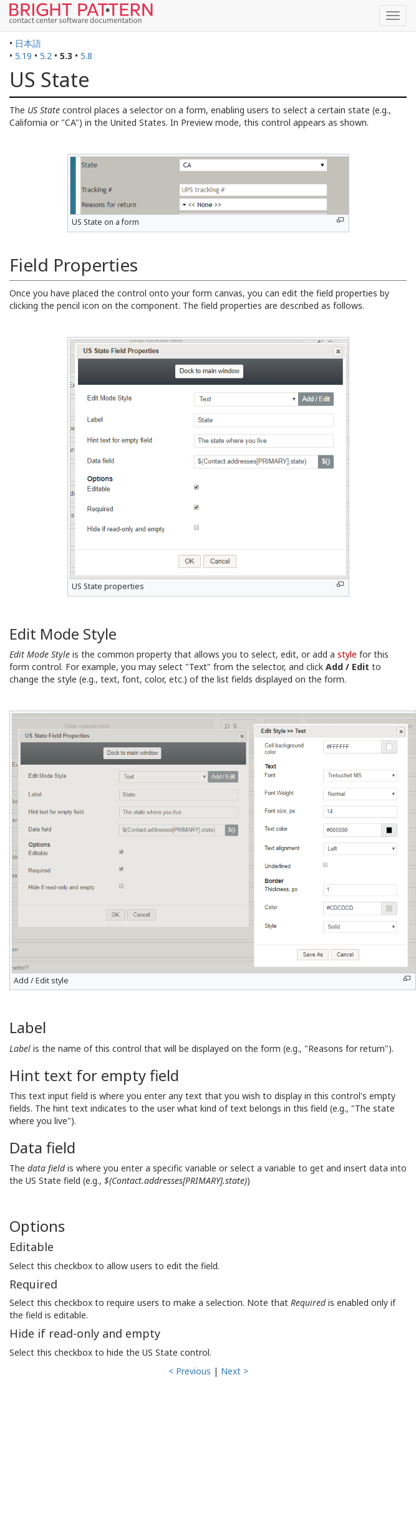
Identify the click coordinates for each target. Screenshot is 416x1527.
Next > (234, 1371)
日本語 (28, 43)
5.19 (23, 56)
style (347, 654)
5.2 (46, 56)
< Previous (189, 1371)
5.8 (86, 56)
